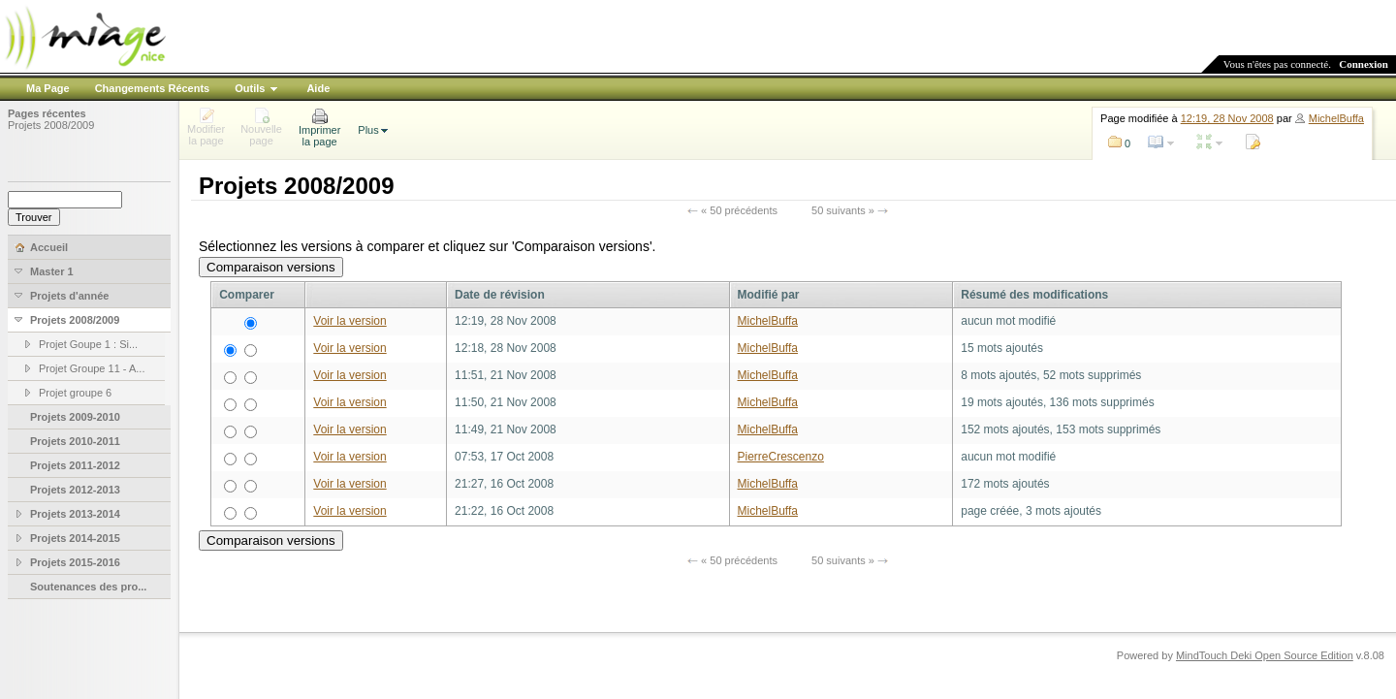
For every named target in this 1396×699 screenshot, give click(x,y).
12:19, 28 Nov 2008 (1227, 118)
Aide (318, 88)
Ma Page (48, 88)
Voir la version (349, 321)
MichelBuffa (1336, 118)
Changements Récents (152, 88)
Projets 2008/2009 (51, 125)
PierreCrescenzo (781, 456)
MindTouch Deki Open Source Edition (1264, 655)
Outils (250, 88)
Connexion (1363, 64)
